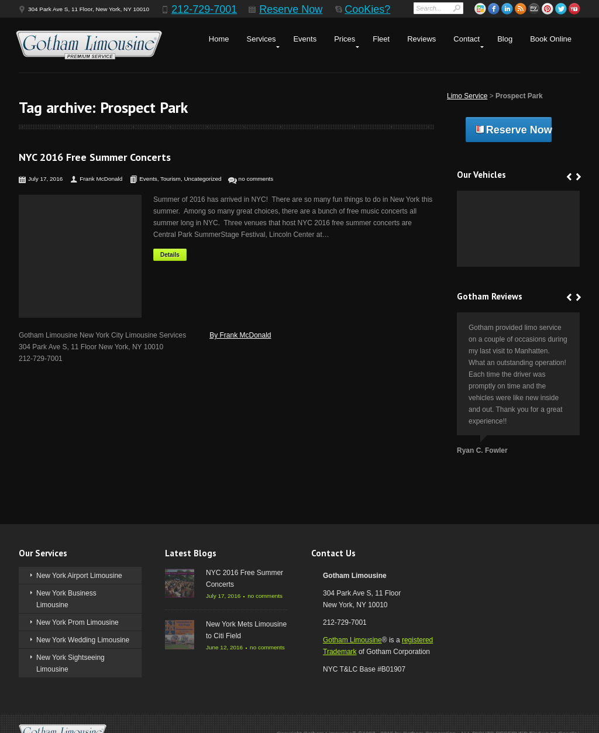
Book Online (551, 39)
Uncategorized (202, 178)
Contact (466, 39)
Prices (344, 39)
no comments (256, 178)
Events (304, 39)
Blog (504, 39)
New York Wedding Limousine (82, 640)
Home (219, 39)
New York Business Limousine (66, 599)
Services (261, 39)
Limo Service (467, 96)
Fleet (381, 39)
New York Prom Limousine (77, 622)
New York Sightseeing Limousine (70, 663)
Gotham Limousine (352, 640)
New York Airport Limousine (79, 576)
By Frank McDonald (240, 335)
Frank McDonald (101, 178)
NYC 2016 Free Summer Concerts (95, 157)
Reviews (421, 39)
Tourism (170, 178)
